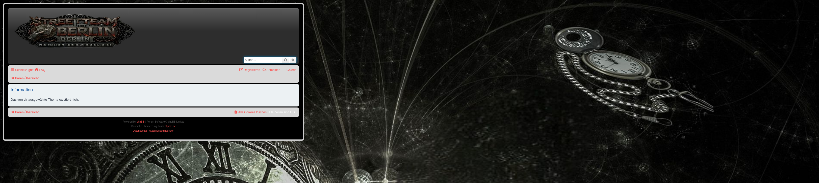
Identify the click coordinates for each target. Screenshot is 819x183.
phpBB (140, 121)
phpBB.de (170, 126)
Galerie (291, 70)
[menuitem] (40, 70)
